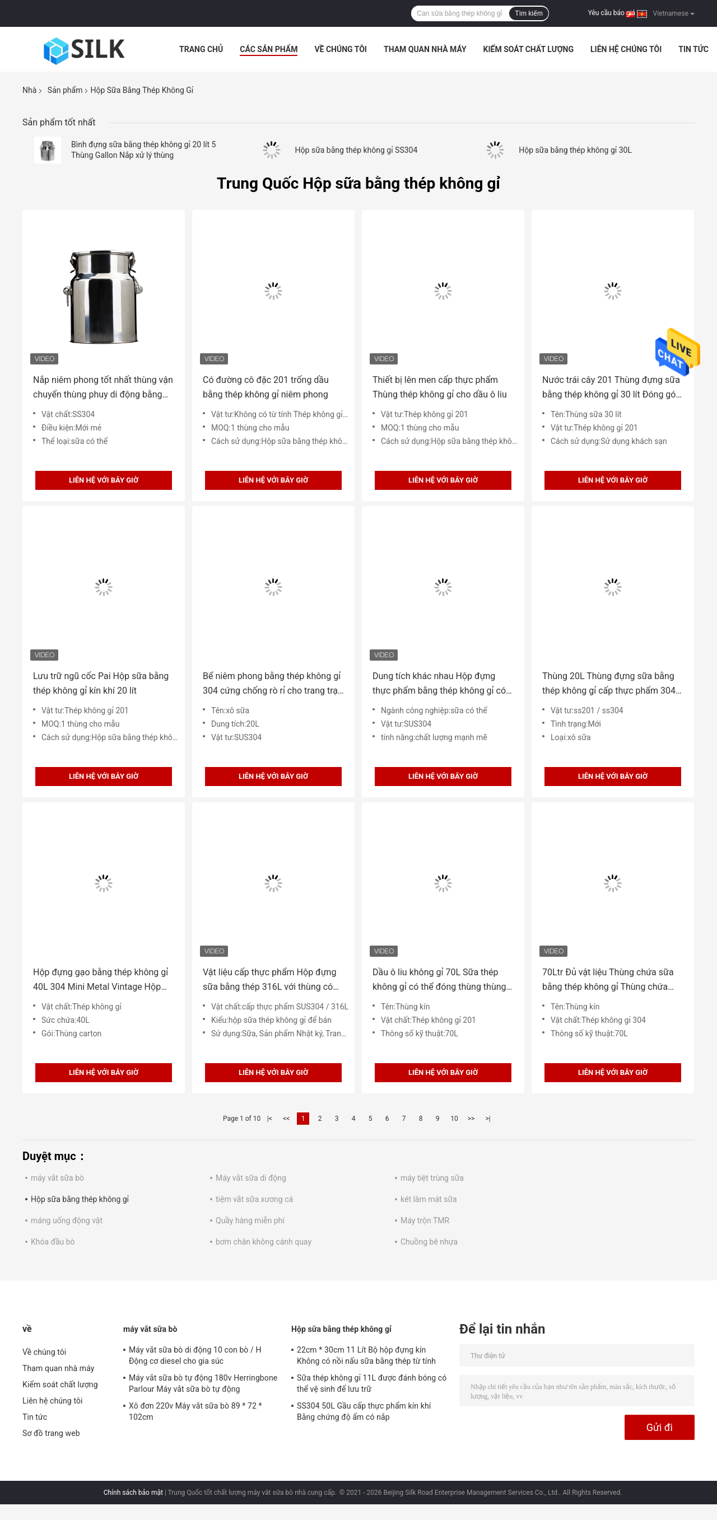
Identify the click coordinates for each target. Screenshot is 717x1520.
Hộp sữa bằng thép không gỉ (80, 1199)
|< (269, 1119)
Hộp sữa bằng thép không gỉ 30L (575, 150)
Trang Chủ (201, 49)
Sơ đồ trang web (51, 1433)
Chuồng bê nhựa (429, 1241)
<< (286, 1119)
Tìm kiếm (529, 13)
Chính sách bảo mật (133, 1492)
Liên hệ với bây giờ (103, 480)
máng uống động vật (67, 1220)
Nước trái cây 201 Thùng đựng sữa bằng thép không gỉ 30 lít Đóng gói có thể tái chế (611, 388)
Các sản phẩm (268, 49)
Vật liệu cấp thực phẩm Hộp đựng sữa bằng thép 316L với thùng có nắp (269, 980)
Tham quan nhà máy (425, 49)
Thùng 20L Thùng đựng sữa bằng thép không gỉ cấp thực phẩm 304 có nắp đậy (609, 684)
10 (454, 1119)
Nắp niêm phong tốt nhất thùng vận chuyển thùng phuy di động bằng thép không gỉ (103, 388)
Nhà (29, 90)
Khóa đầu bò (53, 1241)
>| (487, 1119)
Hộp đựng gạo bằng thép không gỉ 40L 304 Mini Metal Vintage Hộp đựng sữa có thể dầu (100, 980)
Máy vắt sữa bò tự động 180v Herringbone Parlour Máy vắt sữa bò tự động (203, 1383)
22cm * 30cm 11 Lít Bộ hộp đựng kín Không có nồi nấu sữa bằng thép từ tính (366, 1355)
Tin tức (693, 49)
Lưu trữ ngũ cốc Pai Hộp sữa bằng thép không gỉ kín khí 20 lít (101, 683)
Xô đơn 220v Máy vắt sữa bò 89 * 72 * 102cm (195, 1411)
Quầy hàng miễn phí (250, 1220)
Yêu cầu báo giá (611, 13)
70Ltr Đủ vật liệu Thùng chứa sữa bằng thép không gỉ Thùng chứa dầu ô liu (608, 980)
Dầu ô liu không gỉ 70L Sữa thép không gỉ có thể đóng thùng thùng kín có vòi (439, 980)
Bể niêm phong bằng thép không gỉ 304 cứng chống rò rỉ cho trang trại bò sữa (272, 684)
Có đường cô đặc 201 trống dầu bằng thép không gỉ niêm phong (266, 387)
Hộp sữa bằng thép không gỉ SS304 (356, 150)
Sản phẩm (65, 90)
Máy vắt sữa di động (251, 1177)
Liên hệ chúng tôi (626, 49)
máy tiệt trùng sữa (432, 1177)
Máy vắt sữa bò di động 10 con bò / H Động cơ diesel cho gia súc (195, 1355)
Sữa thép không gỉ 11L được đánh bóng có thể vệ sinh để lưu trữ (371, 1383)
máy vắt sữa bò (57, 1177)
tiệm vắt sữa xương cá (254, 1199)
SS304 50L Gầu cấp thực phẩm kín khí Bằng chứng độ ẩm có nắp (364, 1411)
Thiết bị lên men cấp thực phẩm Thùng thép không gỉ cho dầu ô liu (440, 387)
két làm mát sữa (429, 1199)
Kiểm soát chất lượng (528, 49)
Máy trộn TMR (425, 1220)
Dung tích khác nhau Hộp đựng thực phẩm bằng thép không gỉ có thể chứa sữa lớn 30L (439, 684)
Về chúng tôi (340, 49)
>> (471, 1119)
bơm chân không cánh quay (263, 1241)
